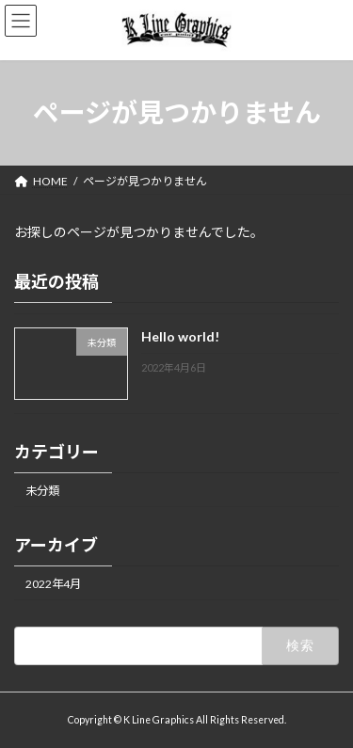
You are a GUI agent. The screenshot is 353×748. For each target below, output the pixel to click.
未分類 (42, 490)
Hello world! (180, 336)
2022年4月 (53, 584)
